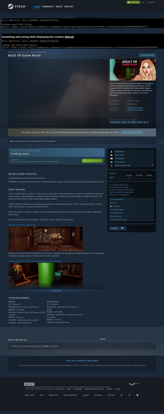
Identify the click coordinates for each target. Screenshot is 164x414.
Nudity (124, 125)
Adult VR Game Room (135, 111)
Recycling (98, 398)
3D (144, 125)
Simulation (118, 190)
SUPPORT (68, 6)
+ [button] (147, 125)
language (150, 2)
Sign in (12, 144)
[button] (92, 164)
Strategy (126, 190)
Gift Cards (111, 398)
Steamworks (53, 398)
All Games (11, 55)
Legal (69, 392)
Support (86, 398)
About (59, 6)
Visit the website (117, 202)
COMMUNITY (48, 6)
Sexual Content (115, 125)
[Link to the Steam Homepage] (19, 8)
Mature (134, 125)
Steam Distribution (70, 398)
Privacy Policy (59, 392)
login (142, 2)
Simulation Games (23, 55)
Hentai (140, 125)
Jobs (41, 398)
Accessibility (77, 392)
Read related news (116, 216)
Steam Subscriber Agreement (94, 392)
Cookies (117, 392)
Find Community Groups (118, 222)
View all (102, 342)
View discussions (116, 219)
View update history (117, 212)
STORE (36, 6)
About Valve (29, 398)
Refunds (109, 392)
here (46, 349)
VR (129, 125)
